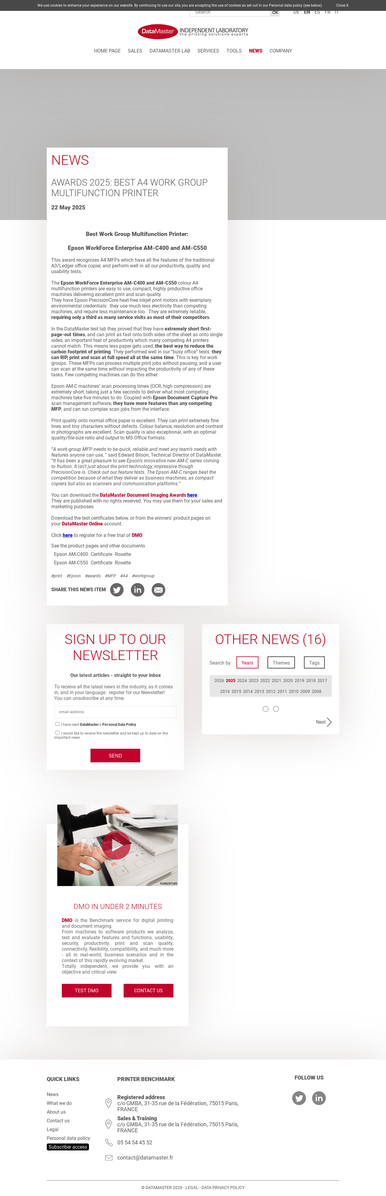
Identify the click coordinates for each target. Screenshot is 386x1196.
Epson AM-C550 (71, 563)
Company (281, 51)
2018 (311, 680)
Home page (107, 51)
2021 (276, 680)
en (307, 12)
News (255, 51)
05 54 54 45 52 (134, 1142)
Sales (135, 51)
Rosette (123, 554)
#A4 (124, 575)
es (317, 12)
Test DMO (87, 990)
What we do (59, 1103)
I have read (98, 724)
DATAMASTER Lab (170, 51)
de (296, 12)
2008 (316, 691)
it (337, 12)
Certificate (101, 554)
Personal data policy (68, 1138)
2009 (305, 691)
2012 (271, 691)
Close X (342, 5)
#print (56, 575)
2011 (282, 691)
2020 (288, 680)
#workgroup (143, 575)
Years (247, 663)
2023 (253, 680)
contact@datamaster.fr (145, 1157)
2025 (231, 680)
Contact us (148, 990)
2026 (219, 680)
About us (56, 1112)
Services (208, 51)
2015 (236, 691)
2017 (322, 680)
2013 (259, 691)
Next (321, 722)
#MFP (110, 575)
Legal (53, 1129)
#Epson (74, 575)
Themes (281, 663)
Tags (314, 663)
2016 (225, 691)
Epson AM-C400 (71, 554)
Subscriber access (68, 1147)
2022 (265, 680)
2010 (294, 691)
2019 (299, 680)
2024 (242, 680)
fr (328, 12)
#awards (93, 575)
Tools (234, 51)
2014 (248, 691)
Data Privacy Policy (223, 1187)
